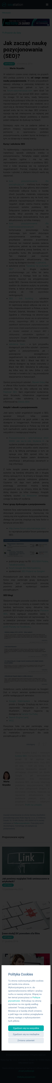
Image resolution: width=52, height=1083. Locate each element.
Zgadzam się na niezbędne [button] (26, 1034)
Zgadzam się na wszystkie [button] (26, 1028)
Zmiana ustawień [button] (26, 1040)
